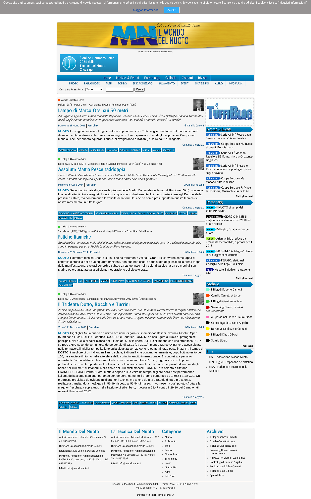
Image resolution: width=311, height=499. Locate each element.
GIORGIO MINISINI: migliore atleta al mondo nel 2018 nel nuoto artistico (228, 220)
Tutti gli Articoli (244, 196)
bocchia (144, 403)
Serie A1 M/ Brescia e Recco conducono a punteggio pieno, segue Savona (228, 169)
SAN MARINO (66, 285)
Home (106, 78)
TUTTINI (182, 213)
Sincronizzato (142, 83)
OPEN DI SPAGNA (68, 150)
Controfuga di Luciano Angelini (229, 323)
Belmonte (124, 150)
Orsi (80, 281)
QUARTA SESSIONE (121, 403)
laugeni (184, 403)
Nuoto (73, 83)
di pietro (193, 213)
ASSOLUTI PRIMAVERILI (107, 213)
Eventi (185, 83)
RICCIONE (64, 213)
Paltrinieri (63, 407)
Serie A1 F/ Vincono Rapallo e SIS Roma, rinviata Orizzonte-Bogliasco (229, 157)
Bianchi (72, 281)
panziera (156, 150)
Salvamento (166, 83)
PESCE (160, 213)
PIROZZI (163, 403)
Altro (219, 83)
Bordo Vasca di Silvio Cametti (229, 329)
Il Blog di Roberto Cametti (226, 289)
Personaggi (152, 78)
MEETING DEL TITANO (181, 281)
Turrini (153, 403)
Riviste (203, 78)
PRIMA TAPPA (117, 281)
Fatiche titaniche (74, 237)
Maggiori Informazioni (146, 10)
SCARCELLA (168, 150)
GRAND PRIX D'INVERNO (138, 281)
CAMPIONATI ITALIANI (82, 213)
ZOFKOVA (174, 403)
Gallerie (171, 78)
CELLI (193, 403)
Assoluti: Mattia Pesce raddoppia (91, 169)
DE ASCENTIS (65, 218)
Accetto (171, 10)
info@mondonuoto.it (78, 468)
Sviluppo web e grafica (148, 495)
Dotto (135, 403)
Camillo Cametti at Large (72, 100)
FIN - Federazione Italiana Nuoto (228, 357)
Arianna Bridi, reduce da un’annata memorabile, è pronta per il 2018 (229, 242)
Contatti (187, 78)
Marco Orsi (112, 150)
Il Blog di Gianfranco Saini (73, 159)
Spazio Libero (219, 340)
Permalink (93, 125)
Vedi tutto (247, 346)
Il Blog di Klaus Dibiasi (224, 334)
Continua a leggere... (193, 145)
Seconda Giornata (146, 213)
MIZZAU (146, 150)
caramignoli (171, 213)
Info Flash (235, 83)
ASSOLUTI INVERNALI (82, 403)
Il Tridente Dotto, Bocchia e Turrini (94, 304)
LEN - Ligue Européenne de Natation (231, 362)
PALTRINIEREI (91, 281)
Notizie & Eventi (127, 78)
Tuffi (109, 83)
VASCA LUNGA (97, 150)
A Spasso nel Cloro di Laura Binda (231, 317)
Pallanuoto (92, 83)
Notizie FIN (202, 83)
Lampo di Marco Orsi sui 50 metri (93, 110)
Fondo (122, 83)
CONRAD (135, 150)
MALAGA (83, 150)
